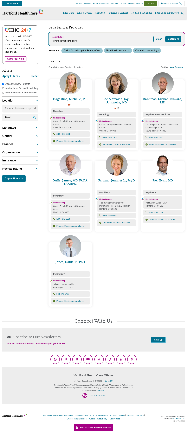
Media (130, 3)
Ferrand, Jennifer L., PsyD (116, 180)
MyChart (114, 3)
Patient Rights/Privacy (135, 415)
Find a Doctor (84, 13)
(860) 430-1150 (156, 212)
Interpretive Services (96, 395)
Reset (34, 76)
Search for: (58, 37)
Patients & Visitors (118, 13)
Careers (123, 3)
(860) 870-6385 (63, 134)
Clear (159, 39)
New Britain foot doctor (118, 50)
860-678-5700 (62, 294)
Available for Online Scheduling (21, 88)
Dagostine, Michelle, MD (70, 99)
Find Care (68, 13)
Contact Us (139, 3)
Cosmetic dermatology (147, 50)
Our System (12, 3)
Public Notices (114, 419)
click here (100, 390)
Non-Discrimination (117, 415)
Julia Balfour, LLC (178, 418)
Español (79, 3)
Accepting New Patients (17, 84)
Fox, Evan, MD (163, 180)
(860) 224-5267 (156, 137)
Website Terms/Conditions (77, 419)
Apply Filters (11, 76)
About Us (87, 3)
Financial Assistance (83, 415)
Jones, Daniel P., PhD (70, 262)
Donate (151, 3)
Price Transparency (100, 415)
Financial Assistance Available (21, 92)
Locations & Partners (167, 13)
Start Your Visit (15, 59)
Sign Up (158, 340)
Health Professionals (101, 3)
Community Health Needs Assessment (58, 415)
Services (100, 13)
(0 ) (179, 3)
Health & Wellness (141, 13)
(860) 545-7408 (110, 215)
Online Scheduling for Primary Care (82, 50)
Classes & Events (169, 3)
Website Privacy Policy (98, 419)
